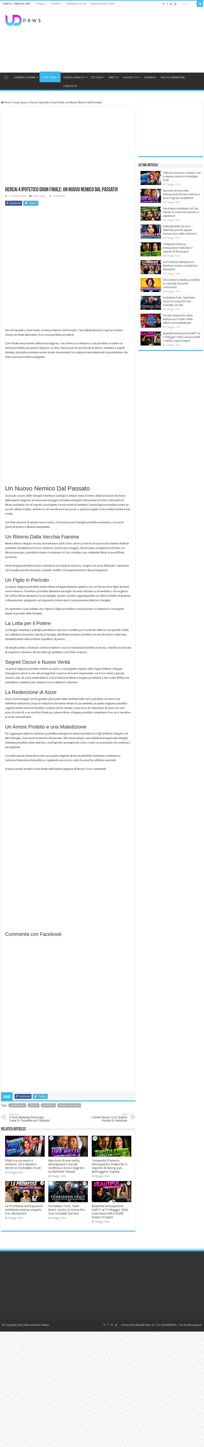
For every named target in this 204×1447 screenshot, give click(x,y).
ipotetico (48, 1105)
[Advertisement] (125, 39)
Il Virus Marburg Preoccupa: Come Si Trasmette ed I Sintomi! (30, 1117)
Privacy (40, 3)
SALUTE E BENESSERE (173, 77)
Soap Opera (20, 102)
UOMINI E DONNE (24, 77)
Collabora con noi (76, 3)
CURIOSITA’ (70, 86)
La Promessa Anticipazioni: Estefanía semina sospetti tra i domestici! (24, 1209)
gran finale (18, 1105)
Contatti (55, 3)
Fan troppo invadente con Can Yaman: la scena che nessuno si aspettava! (181, 212)
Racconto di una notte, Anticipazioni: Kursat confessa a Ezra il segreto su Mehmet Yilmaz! (66, 1166)
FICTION (96, 77)
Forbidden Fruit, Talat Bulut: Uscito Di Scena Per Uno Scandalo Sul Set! (66, 1209)
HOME (6, 77)
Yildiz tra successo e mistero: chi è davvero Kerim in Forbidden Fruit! (23, 1164)
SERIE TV (113, 77)
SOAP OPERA (49, 77)
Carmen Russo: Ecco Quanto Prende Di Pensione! (106, 1117)
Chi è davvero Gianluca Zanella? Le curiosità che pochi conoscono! (181, 283)
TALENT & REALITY (74, 77)
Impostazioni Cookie (102, 3)
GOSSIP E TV (130, 77)
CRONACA (150, 77)
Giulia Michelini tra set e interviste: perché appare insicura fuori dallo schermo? (180, 230)
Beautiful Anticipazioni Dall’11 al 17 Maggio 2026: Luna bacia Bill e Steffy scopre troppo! (110, 1211)
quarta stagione (69, 1105)
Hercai (34, 1105)
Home (6, 102)
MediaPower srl (145, 1324)
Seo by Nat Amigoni (190, 1324)
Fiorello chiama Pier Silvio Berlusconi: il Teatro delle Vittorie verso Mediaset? (178, 319)
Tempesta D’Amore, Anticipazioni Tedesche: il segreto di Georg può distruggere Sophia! (109, 1166)
